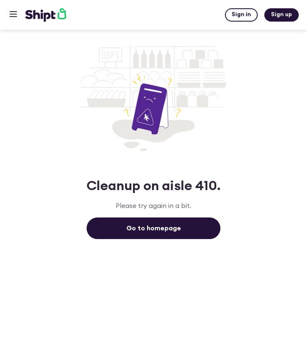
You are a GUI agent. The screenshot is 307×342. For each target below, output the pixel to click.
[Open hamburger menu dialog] (13, 15)
